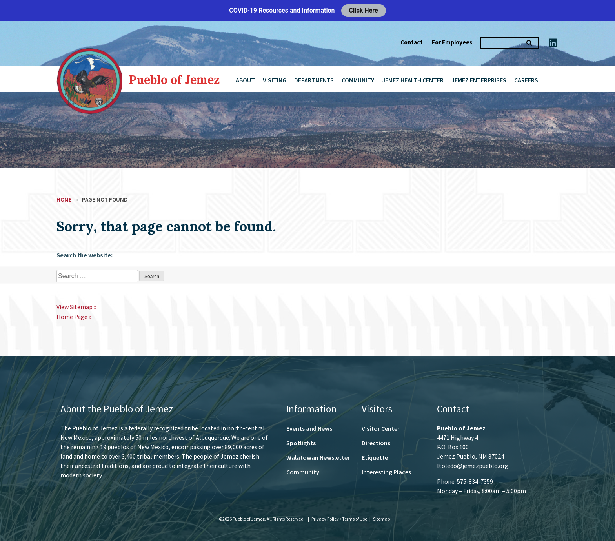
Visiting (274, 80)
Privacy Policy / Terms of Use (339, 519)
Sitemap (381, 519)
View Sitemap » (76, 307)
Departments (314, 80)
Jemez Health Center (413, 80)
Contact (411, 42)
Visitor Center (381, 428)
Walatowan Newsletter (318, 457)
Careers (526, 80)
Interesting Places (386, 472)
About (245, 80)
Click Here (363, 10)
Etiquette (375, 457)
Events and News (309, 428)
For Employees (452, 42)
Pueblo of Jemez (174, 79)
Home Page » (73, 317)
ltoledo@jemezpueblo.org (472, 466)
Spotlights (301, 443)
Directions (376, 443)
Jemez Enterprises (478, 80)
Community (358, 80)
